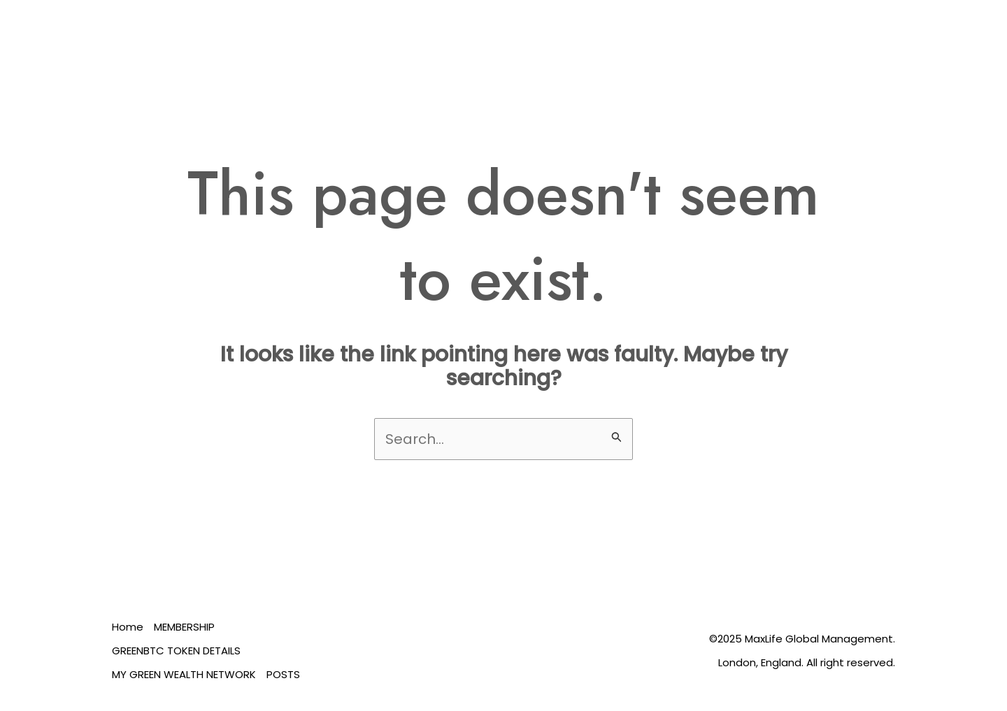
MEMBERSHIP (184, 626)
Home (127, 626)
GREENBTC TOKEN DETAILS (176, 650)
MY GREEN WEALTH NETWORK (184, 674)
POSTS (283, 674)
